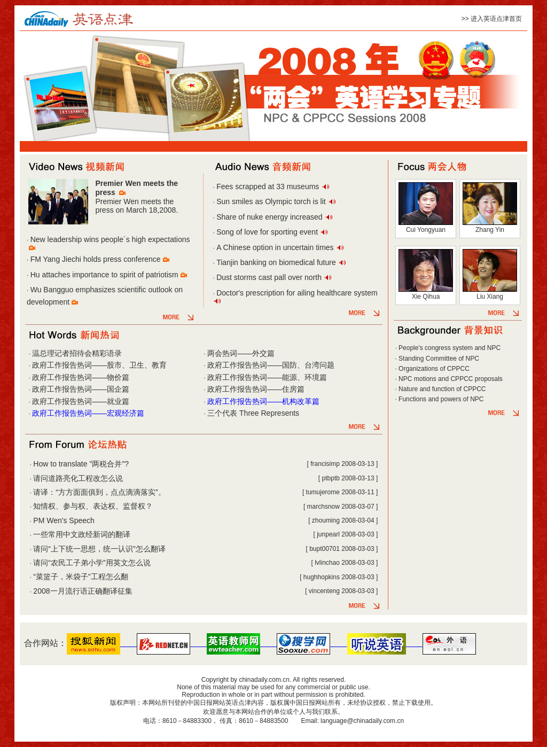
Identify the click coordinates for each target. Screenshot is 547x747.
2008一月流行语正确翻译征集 (82, 591)
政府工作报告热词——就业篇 (80, 401)
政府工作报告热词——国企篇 (80, 389)
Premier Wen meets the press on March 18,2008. (136, 206)
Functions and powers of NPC (440, 399)
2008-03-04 (357, 520)
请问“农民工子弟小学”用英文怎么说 (91, 562)
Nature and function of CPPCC (442, 389)
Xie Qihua (426, 296)
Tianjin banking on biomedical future (276, 262)
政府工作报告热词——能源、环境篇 (267, 377)
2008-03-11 (357, 492)
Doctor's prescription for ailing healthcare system (296, 293)
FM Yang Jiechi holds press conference (95, 259)
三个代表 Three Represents (253, 413)
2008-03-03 (357, 534)
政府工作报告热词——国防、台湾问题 (270, 365)
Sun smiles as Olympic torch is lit (271, 201)
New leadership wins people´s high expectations (110, 239)
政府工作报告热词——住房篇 (255, 389)
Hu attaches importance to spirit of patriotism (104, 274)
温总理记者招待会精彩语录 (77, 353)
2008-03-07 (357, 506)
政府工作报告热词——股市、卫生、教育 (99, 365)
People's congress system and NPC (449, 348)
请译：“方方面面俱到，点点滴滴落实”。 (99, 492)
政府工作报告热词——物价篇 (80, 377)
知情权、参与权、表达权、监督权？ (93, 506)
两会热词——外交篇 (241, 353)
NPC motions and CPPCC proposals (450, 379)
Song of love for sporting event (267, 232)
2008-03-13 (357, 464)
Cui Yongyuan (426, 230)
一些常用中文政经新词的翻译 (81, 534)
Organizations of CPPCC (434, 368)
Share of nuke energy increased (269, 217)
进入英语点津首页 (496, 18)
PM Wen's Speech (63, 520)
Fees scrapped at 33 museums (267, 186)
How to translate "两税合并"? (81, 464)
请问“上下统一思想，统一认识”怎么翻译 (99, 548)
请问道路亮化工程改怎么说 (78, 478)
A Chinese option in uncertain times (274, 247)
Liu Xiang (489, 296)
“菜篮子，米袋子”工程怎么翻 (80, 576)
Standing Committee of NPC (438, 358)
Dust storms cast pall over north (269, 277)
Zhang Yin (489, 230)
